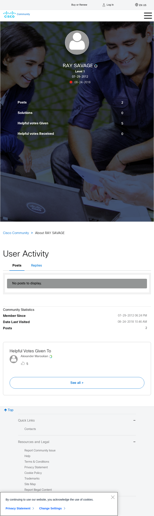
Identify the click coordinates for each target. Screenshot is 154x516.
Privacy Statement (18, 508)
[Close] (113, 497)
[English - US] (140, 5)
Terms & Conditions (36, 462)
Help (27, 456)
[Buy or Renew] (79, 3)
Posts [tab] (16, 265)
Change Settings (50, 508)
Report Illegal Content (38, 490)
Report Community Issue (40, 450)
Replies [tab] (36, 265)
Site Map (30, 484)
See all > (77, 383)
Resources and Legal (77, 442)
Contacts (30, 429)
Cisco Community (16, 233)
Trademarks (32, 478)
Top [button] (10, 410)
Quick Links (77, 421)
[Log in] (108, 5)
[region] (59, 504)
